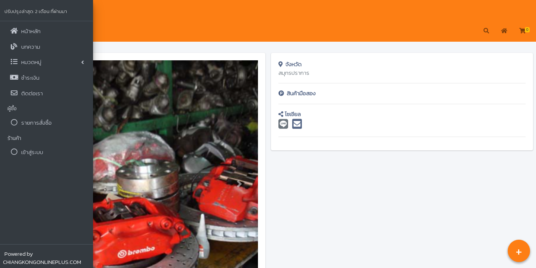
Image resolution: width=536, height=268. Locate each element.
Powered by (42, 258)
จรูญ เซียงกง (127, 11)
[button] (104, 31)
